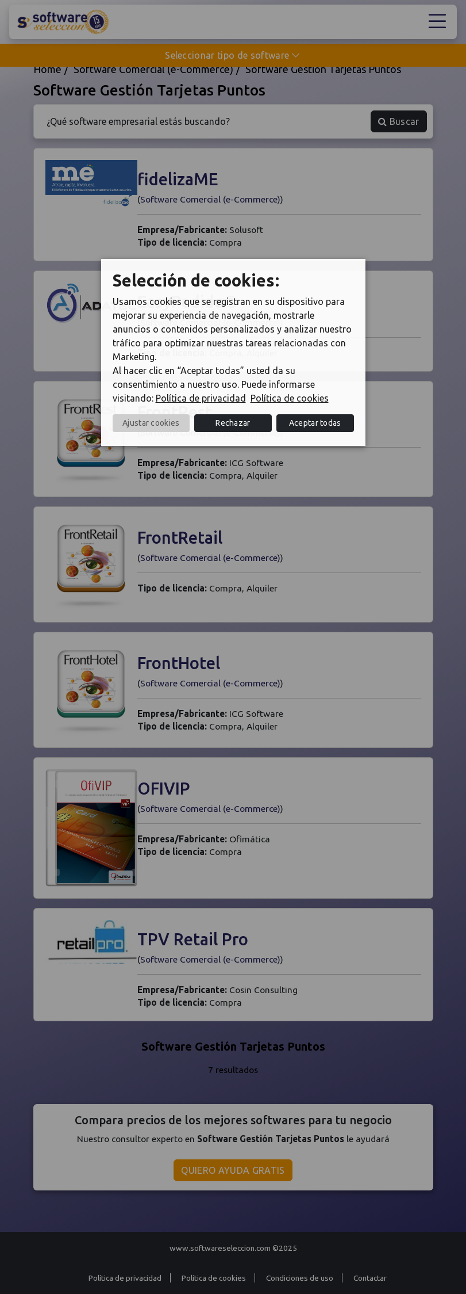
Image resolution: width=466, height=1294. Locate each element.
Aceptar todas (315, 422)
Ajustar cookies (151, 422)
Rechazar (233, 422)
